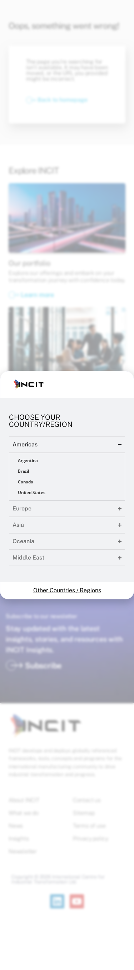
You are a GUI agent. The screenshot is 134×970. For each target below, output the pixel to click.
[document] (67, 485)
